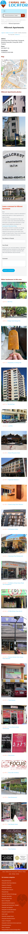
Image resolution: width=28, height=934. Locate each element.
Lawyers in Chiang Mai (6, 920)
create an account (9, 32)
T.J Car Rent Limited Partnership (11, 727)
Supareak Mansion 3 (13, 480)
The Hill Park (10, 404)
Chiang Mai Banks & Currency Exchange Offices (11, 929)
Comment (5, 258)
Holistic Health (5, 914)
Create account (9, 871)
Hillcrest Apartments (14, 23)
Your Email (5, 245)
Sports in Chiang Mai (6, 900)
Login (2, 32)
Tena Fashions (12, 849)
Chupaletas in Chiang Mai (14, 362)
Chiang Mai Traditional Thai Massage (9, 894)
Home (2, 20)
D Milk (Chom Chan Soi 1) (15, 611)
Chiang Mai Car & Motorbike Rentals (9, 909)
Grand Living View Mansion (15, 504)
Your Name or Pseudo (8, 238)
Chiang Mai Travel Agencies (7, 907)
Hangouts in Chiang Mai (6, 885)
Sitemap (13, 873)
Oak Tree (9, 302)
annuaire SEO (25, 932)
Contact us (20, 871)
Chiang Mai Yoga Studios (7, 896)
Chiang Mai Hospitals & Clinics (8, 911)
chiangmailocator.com (7, 932)
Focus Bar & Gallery (13, 772)
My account (14, 871)
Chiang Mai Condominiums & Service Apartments (11, 923)
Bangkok (17, 905)
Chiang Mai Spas (5, 891)
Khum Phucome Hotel (14, 453)
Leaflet (12, 88)
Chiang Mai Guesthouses (7, 887)
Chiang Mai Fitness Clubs (7, 898)
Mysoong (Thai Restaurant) (15, 556)
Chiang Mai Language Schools (8, 916)
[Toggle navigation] (4, 11)
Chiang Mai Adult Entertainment (8, 905)
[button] (14, 72)
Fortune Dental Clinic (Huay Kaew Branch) (13, 657)
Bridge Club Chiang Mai (13, 321)
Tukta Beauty (11, 700)
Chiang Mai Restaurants (6, 880)
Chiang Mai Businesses (6, 925)
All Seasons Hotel (13, 529)
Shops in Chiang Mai (6, 927)
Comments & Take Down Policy (9, 226)
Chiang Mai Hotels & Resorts (7, 889)
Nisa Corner (11, 755)
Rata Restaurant (12, 797)
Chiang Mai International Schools (8, 918)
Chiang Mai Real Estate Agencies (8, 903)
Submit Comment (8, 270)
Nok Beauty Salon (13, 824)
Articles (17, 873)
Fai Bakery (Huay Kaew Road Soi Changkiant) (13, 583)
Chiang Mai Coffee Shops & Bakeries (9, 883)
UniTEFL (10, 426)
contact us (17, 34)
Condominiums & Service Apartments (15, 20)
